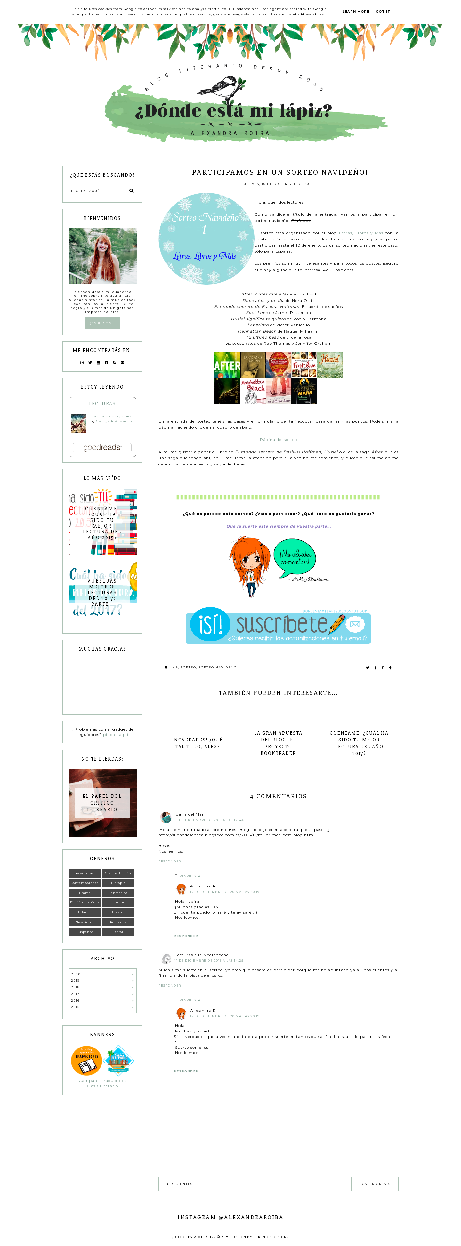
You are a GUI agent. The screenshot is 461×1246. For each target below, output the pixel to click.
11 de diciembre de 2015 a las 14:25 (209, 960)
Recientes (182, 1183)
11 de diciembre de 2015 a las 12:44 (209, 820)
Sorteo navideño (218, 667)
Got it (383, 12)
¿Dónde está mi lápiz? (194, 1237)
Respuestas (191, 876)
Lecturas (102, 404)
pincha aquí (115, 734)
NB (175, 667)
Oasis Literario (102, 1085)
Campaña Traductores (102, 1080)
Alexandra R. (203, 886)
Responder (169, 861)
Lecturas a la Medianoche (202, 954)
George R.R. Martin (114, 421)
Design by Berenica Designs (260, 1237)
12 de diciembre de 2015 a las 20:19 (225, 892)
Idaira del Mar (189, 814)
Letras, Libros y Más (361, 233)
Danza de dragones (111, 416)
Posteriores (373, 1183)
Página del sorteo (278, 439)
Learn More (356, 12)
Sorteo (188, 667)
